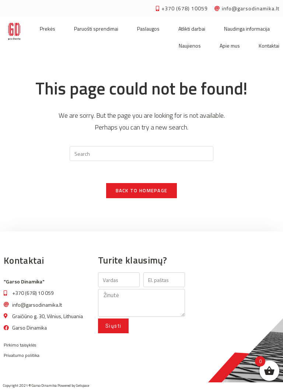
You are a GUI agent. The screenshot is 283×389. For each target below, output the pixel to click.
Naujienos (190, 45)
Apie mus (230, 45)
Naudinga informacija (247, 28)
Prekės (47, 28)
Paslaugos (148, 28)
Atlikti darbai (191, 28)
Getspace (82, 385)
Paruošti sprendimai (96, 28)
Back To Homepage (142, 190)
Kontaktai (269, 45)
